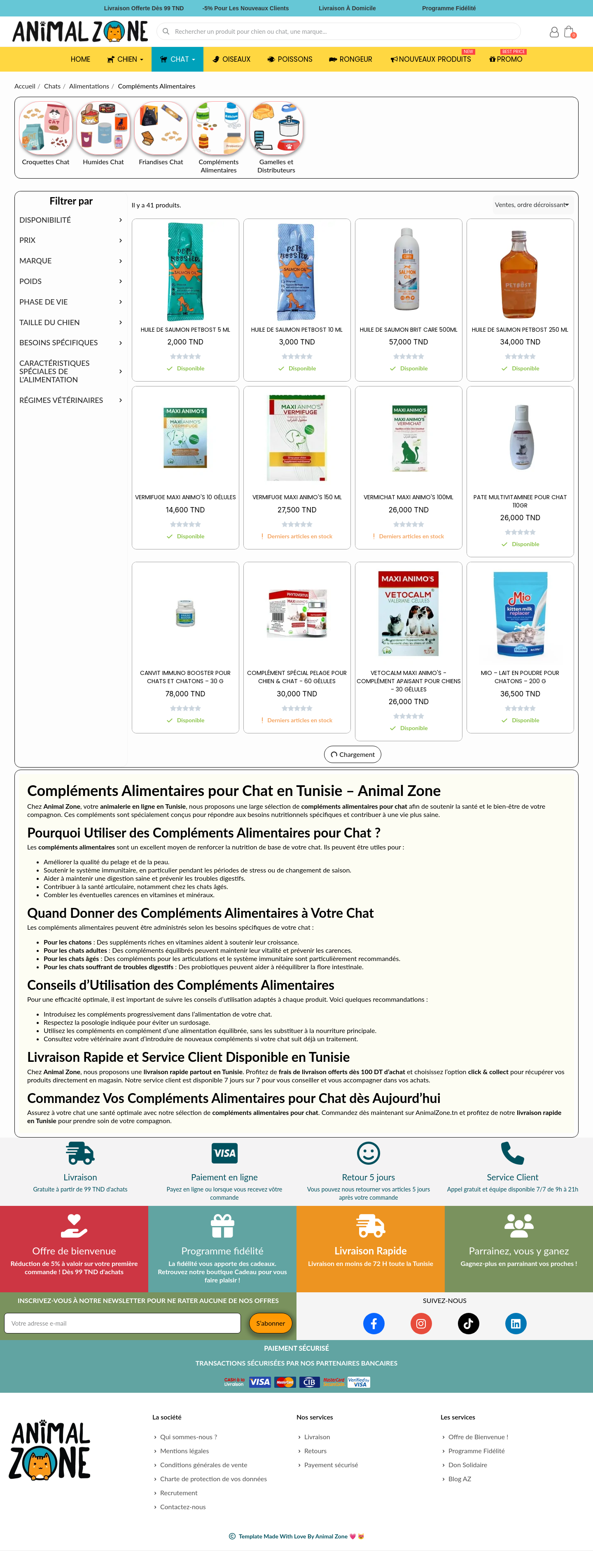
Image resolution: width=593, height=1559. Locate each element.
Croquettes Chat (45, 161)
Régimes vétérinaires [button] (61, 400)
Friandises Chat (161, 161)
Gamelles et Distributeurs (276, 166)
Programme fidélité (222, 1251)
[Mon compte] (554, 32)
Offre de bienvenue (74, 1251)
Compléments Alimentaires (218, 166)
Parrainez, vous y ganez (519, 1251)
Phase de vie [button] (43, 302)
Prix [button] (27, 240)
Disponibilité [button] (45, 220)
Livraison (80, 1177)
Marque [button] (35, 261)
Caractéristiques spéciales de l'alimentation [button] (54, 371)
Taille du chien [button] (49, 323)
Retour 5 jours (368, 1177)
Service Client (512, 1177)
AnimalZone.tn (437, 1112)
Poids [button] (30, 281)
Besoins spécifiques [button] (58, 343)
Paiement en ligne (224, 1177)
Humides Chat (103, 161)
